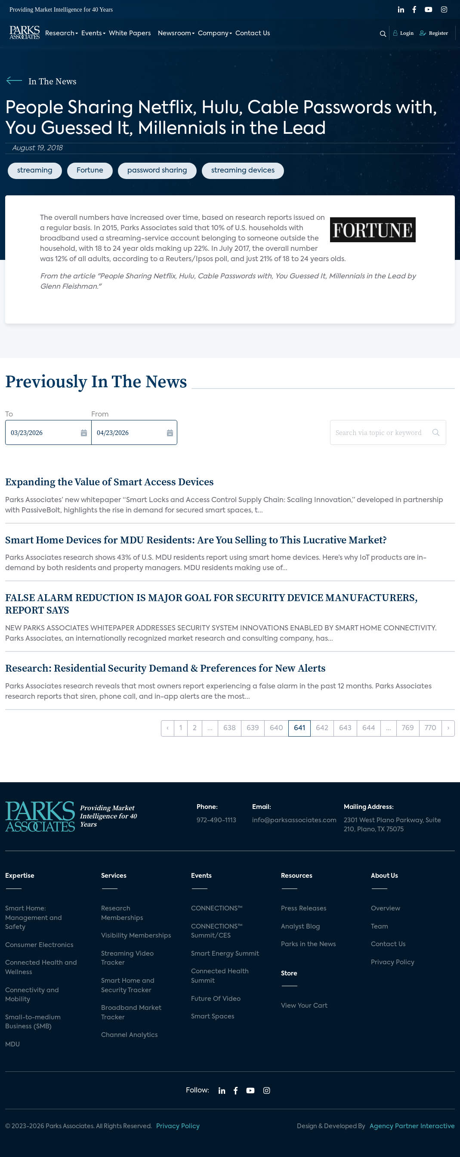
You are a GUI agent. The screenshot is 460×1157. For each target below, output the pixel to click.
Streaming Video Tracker (127, 958)
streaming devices (243, 170)
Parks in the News (308, 944)
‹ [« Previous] (168, 728)
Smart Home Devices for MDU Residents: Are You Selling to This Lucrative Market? (196, 540)
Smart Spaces (213, 1017)
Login (403, 33)
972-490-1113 (216, 821)
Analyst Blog (300, 927)
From (100, 414)
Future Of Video (216, 999)
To (9, 414)
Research (59, 34)
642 (322, 728)
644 (368, 728)
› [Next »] (448, 728)
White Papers (130, 34)
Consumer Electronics (39, 945)
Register (434, 33)
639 (253, 728)
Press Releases (304, 909)
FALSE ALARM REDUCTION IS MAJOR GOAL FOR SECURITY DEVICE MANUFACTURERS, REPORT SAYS (211, 603)
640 (276, 728)
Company (213, 34)
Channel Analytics (129, 1035)
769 (408, 728)
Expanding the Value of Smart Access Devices (109, 482)
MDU (12, 1045)
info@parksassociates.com (293, 821)
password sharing (157, 170)
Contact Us (252, 34)
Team (379, 927)
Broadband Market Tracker (131, 1013)
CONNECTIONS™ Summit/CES (217, 931)
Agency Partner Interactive (412, 1126)
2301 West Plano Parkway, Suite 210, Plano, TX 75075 (392, 825)
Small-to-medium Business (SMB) (33, 1022)
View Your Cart (304, 1006)
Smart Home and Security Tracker (127, 985)
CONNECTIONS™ (217, 909)
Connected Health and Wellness (41, 967)
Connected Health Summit (220, 976)
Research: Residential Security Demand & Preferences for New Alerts (165, 668)
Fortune (90, 170)
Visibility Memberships (136, 936)
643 (345, 728)
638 (229, 728)
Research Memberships (122, 913)
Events (91, 34)
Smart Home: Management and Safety (33, 918)
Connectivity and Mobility (32, 995)
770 (430, 728)
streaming (34, 170)
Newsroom (174, 34)
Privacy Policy (392, 963)
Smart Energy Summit (225, 954)
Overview (385, 909)
